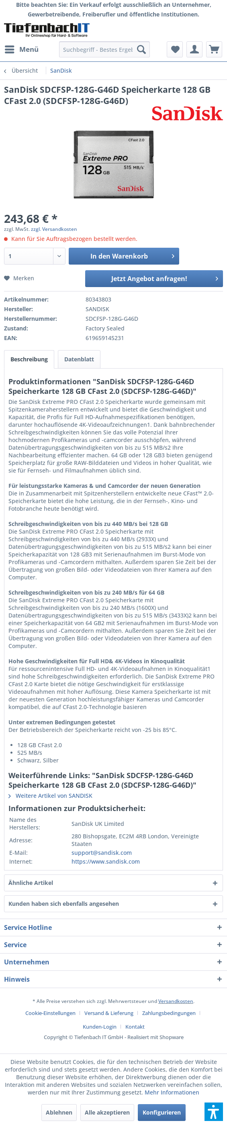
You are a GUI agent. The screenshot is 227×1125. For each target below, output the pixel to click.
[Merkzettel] (175, 49)
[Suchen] (141, 49)
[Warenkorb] (214, 49)
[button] (214, 1112)
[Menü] (21, 49)
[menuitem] (21, 49)
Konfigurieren (162, 1112)
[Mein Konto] (194, 49)
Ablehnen (59, 1112)
